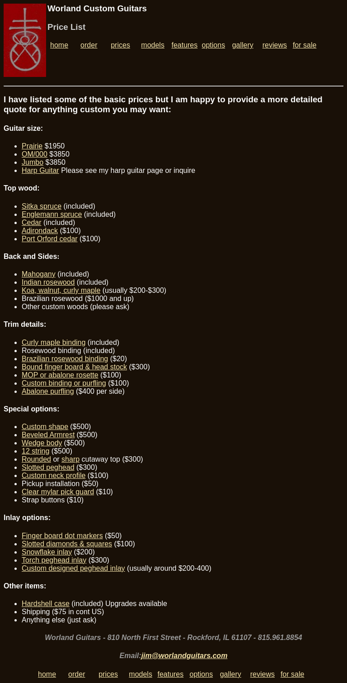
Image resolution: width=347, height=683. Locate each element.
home (59, 45)
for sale (304, 45)
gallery (242, 45)
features (184, 45)
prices (120, 45)
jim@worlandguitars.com (184, 655)
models (152, 45)
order (88, 45)
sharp (70, 459)
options (213, 45)
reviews (275, 45)
